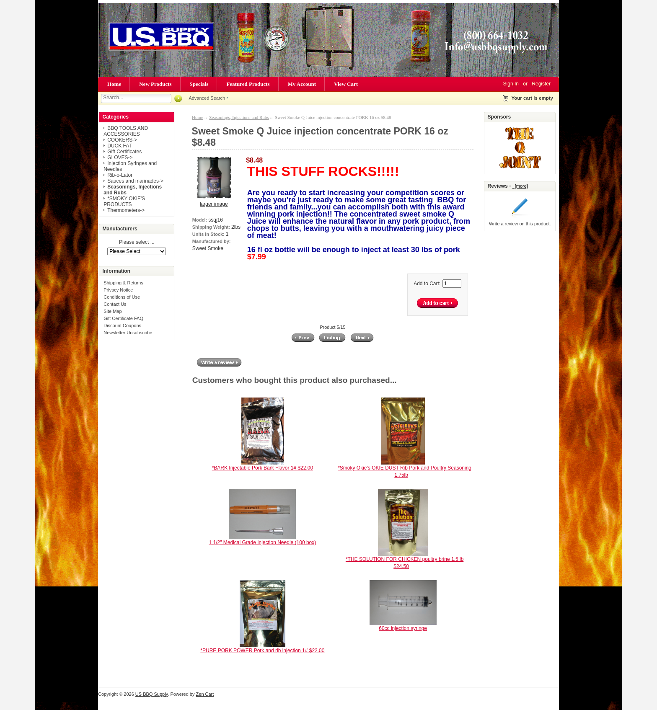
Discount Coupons (122, 325)
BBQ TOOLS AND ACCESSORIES (125, 131)
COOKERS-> (122, 140)
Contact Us (114, 304)
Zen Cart (205, 694)
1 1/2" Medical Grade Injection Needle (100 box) (262, 542)
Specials (199, 84)
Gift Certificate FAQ (123, 318)
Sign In (511, 84)
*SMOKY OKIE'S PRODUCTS (124, 201)
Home (114, 84)
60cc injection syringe (403, 628)
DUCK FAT (119, 146)
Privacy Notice (118, 289)
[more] (520, 185)
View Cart (346, 84)
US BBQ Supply (151, 694)
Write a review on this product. (520, 223)
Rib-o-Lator (119, 175)
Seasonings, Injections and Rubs (239, 117)
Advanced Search (207, 98)
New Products (155, 84)
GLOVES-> (119, 157)
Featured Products (247, 84)
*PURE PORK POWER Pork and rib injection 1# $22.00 (262, 650)
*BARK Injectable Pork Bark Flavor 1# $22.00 (262, 468)
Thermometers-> (126, 210)
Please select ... (137, 242)
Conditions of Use (121, 296)
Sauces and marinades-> (135, 181)
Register (541, 84)
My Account (302, 84)
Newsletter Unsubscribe (127, 332)
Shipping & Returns (123, 282)
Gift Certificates (124, 152)
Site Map (112, 311)
